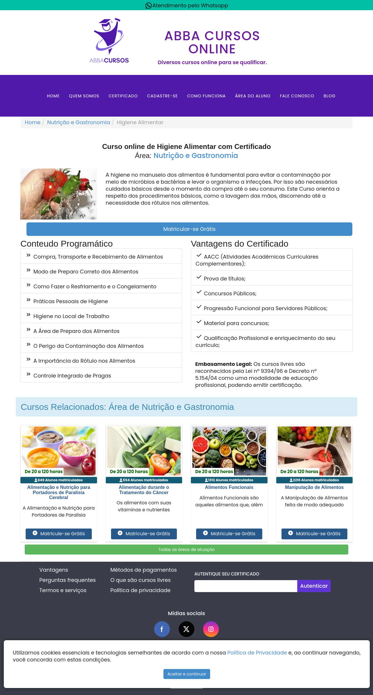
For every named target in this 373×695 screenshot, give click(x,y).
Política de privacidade (140, 590)
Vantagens (53, 569)
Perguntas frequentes (67, 580)
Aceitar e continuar (186, 674)
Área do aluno (253, 96)
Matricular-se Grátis (189, 229)
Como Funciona (206, 96)
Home (53, 96)
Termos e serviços (62, 590)
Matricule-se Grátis (59, 533)
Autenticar (314, 585)
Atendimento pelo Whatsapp (186, 5)
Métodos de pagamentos (143, 569)
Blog (330, 96)
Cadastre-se (162, 96)
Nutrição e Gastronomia (78, 122)
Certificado (123, 96)
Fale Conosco (297, 96)
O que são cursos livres (140, 580)
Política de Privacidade (257, 652)
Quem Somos (84, 96)
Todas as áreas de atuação (187, 549)
